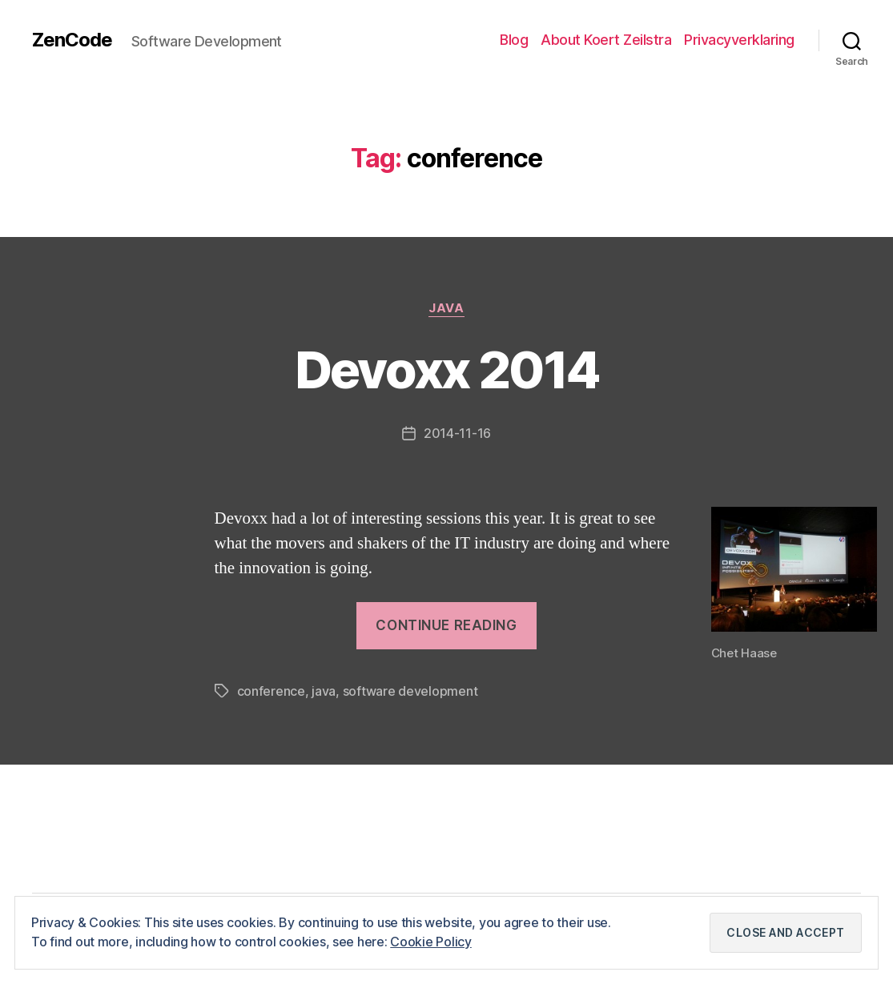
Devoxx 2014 (447, 369)
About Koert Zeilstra (606, 39)
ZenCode (72, 40)
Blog (514, 39)
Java (446, 308)
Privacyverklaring (739, 39)
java (324, 691)
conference (271, 691)
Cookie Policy (431, 942)
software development (410, 691)
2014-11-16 (457, 433)
